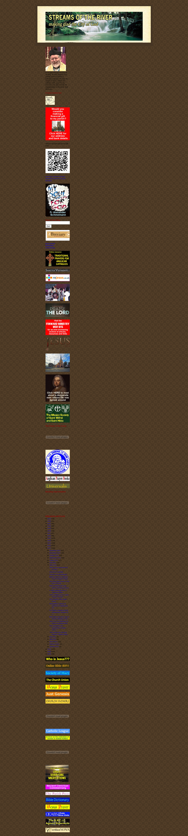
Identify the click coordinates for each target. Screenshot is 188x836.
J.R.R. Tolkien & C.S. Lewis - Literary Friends (59, 596)
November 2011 (55, 553)
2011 (49, 548)
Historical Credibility (56, 572)
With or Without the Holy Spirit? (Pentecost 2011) (59, 587)
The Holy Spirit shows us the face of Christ (59, 582)
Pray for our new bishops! (58, 574)
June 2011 (53, 565)
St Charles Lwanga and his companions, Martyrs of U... (58, 612)
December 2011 (55, 550)
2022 (49, 521)
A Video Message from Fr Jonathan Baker (58, 591)
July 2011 (52, 562)
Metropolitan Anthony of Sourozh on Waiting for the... (58, 606)
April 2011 (53, 639)
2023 (49, 519)
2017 (49, 533)
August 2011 (53, 560)
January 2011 (54, 646)
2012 (49, 545)
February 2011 (54, 644)
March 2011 (53, 641)
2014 (49, 540)
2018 (49, 531)
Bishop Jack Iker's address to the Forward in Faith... (59, 578)
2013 (49, 543)
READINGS (50, 245)
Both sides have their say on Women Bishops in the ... (59, 618)
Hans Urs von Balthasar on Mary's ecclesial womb (58, 622)
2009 (49, 651)
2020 (49, 526)
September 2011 (55, 558)
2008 (49, 654)
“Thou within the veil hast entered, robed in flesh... (59, 633)
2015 (49, 538)
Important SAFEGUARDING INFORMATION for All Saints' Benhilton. (56, 178)
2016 (49, 536)
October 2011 (54, 555)
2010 (49, 649)
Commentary (50, 248)
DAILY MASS (50, 244)
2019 (49, 528)
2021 (49, 523)
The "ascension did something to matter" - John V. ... (58, 628)
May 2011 (52, 637)
